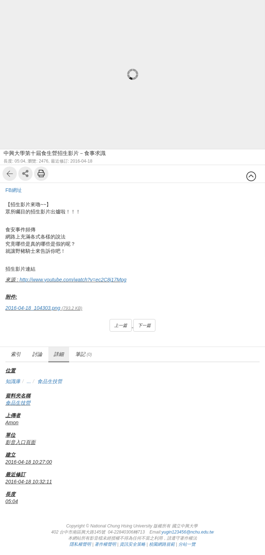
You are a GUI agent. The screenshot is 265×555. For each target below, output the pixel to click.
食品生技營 (49, 381)
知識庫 (12, 381)
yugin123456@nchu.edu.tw (188, 532)
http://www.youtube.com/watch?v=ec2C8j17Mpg (73, 280)
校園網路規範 (162, 544)
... (29, 381)
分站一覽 (187, 544)
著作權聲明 (105, 544)
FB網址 (13, 190)
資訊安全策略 (132, 544)
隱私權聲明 (80, 544)
